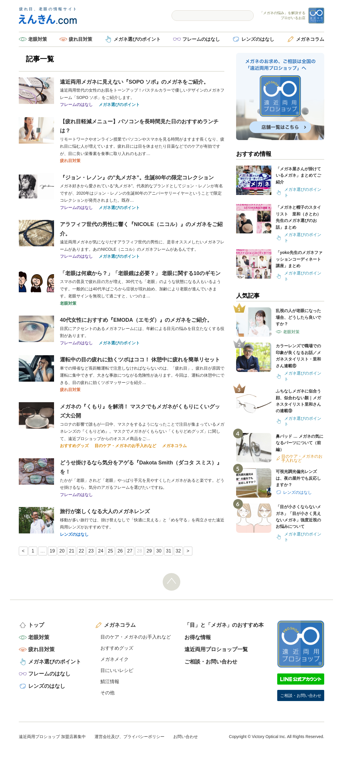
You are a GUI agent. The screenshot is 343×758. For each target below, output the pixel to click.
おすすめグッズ (74, 445)
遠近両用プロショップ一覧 (216, 649)
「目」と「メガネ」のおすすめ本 (224, 625)
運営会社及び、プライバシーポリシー (129, 736)
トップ (36, 625)
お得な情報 (197, 637)
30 (159, 550)
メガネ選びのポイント (137, 39)
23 (91, 550)
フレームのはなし (201, 39)
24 (100, 550)
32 (178, 550)
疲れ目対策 (80, 39)
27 (129, 550)
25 (110, 550)
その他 (107, 692)
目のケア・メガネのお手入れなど (125, 445)
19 (52, 550)
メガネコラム (310, 39)
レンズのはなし (257, 39)
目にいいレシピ (116, 670)
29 (149, 550)
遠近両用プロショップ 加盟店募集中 (52, 736)
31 (168, 550)
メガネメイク (114, 659)
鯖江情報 (109, 681)
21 (71, 550)
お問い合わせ (185, 736)
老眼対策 (37, 39)
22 (81, 550)
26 (120, 550)
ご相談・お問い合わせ (210, 662)
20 (62, 550)
